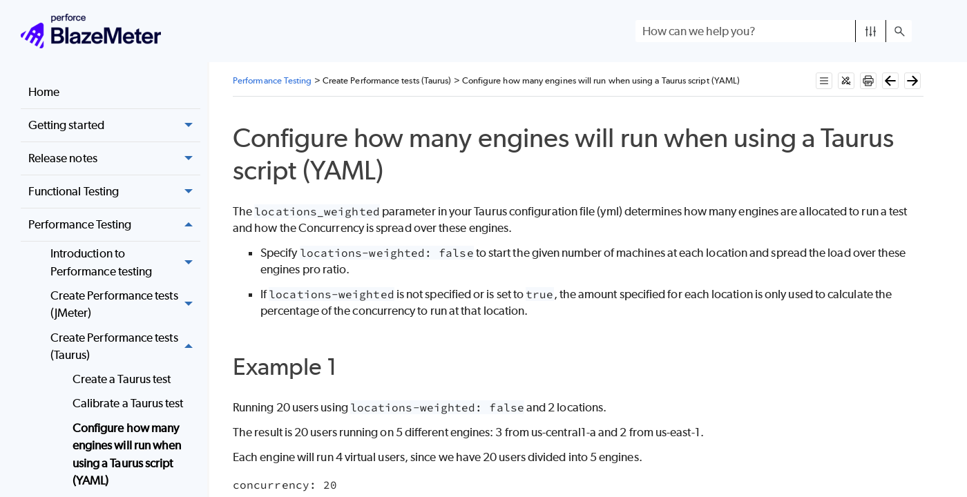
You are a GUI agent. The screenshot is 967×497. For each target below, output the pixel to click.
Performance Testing (114, 224)
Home (43, 92)
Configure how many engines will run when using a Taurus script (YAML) (127, 454)
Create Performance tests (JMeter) (125, 305)
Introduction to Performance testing (125, 263)
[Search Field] (773, 31)
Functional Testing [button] (114, 191)
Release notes (114, 158)
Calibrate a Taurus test (128, 403)
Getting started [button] (114, 125)
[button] (870, 31)
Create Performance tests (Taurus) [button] (125, 347)
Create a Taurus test (122, 379)
